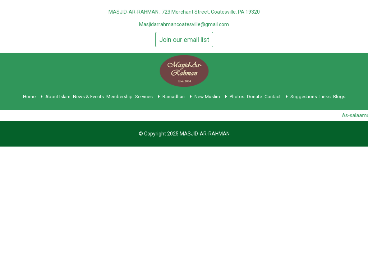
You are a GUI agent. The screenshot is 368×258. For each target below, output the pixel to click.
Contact (276, 96)
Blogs (339, 96)
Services (147, 96)
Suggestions (303, 96)
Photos (237, 96)
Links (325, 96)
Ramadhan (177, 96)
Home (33, 96)
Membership (119, 96)
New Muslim (210, 96)
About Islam (57, 96)
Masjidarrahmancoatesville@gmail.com (184, 24)
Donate (254, 96)
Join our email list (184, 39)
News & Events (88, 96)
